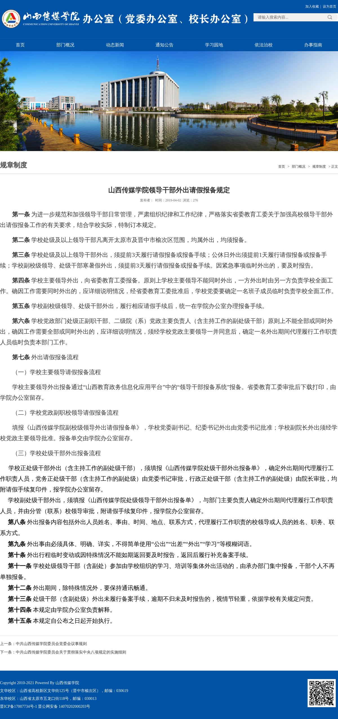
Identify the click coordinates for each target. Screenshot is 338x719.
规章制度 (319, 166)
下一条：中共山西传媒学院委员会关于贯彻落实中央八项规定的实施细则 (63, 652)
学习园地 (214, 44)
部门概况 (65, 44)
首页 (20, 44)
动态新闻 (115, 44)
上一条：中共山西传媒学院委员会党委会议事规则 (43, 644)
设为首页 (329, 6)
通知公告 (164, 44)
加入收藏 (312, 6)
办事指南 (313, 44)
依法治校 (264, 44)
